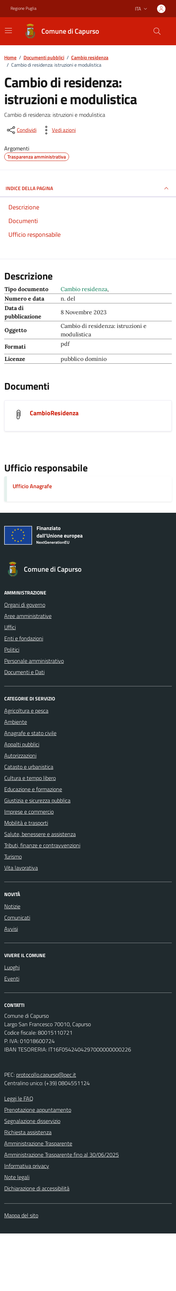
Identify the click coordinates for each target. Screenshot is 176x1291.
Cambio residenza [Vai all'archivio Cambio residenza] (84, 289)
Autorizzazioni (20, 755)
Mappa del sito (21, 1215)
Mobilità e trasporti (26, 823)
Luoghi (12, 967)
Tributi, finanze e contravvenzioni (42, 845)
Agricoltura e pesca (26, 710)
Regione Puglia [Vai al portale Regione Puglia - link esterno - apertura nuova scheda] (23, 8)
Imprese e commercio (29, 811)
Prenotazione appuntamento (37, 1109)
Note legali (16, 1177)
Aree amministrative (28, 616)
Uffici (10, 627)
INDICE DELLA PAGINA (88, 188)
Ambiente (15, 722)
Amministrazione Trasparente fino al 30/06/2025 (61, 1154)
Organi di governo (24, 604)
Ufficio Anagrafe (32, 486)
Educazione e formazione (33, 789)
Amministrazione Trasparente (38, 1143)
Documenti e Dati (24, 672)
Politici (11, 649)
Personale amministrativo (34, 661)
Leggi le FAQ (18, 1098)
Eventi (11, 978)
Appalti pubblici (21, 744)
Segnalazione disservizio (32, 1121)
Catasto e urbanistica (28, 766)
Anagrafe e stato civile (30, 733)
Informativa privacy (26, 1166)
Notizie (12, 906)
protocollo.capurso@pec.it (46, 1074)
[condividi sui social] (21, 130)
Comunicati (17, 917)
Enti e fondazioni (23, 638)
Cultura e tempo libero (30, 778)
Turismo (13, 856)
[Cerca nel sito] (157, 31)
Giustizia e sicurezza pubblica (37, 800)
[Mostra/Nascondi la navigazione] (8, 30)
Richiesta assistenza (28, 1132)
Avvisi (11, 928)
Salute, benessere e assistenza (40, 834)
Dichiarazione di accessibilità (36, 1188)
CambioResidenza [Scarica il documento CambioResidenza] (54, 413)
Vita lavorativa (21, 867)
